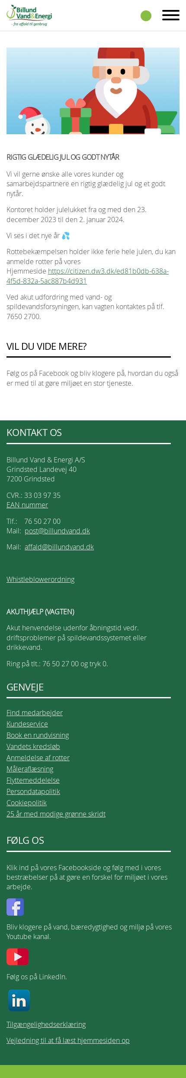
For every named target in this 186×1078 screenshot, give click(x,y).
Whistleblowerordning (40, 579)
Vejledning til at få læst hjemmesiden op (68, 1040)
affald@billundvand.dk (59, 547)
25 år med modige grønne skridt (56, 813)
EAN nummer (27, 505)
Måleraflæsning (29, 768)
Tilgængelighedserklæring (46, 1024)
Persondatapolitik (33, 791)
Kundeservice (27, 723)
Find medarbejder (34, 712)
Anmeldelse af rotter (38, 757)
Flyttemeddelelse (33, 780)
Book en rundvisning (37, 735)
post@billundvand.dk (57, 531)
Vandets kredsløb (33, 746)
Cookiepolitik (26, 802)
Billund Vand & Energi (29, 15)
